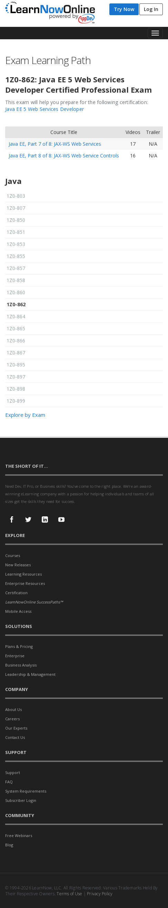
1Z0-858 (16, 280)
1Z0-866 (16, 340)
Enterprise (14, 655)
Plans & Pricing (19, 646)
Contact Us (15, 737)
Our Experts (16, 728)
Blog (9, 844)
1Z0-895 (16, 364)
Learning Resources (23, 574)
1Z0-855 (16, 256)
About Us (13, 709)
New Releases (18, 564)
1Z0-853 (16, 244)
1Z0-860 (16, 292)
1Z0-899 (16, 401)
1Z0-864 (16, 316)
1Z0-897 (16, 376)
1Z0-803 (16, 196)
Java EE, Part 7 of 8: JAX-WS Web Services (55, 144)
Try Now (124, 9)
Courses (12, 555)
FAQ (9, 781)
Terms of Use (69, 894)
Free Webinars (18, 835)
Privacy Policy (100, 894)
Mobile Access (18, 611)
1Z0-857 (16, 268)
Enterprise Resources (25, 583)
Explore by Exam (25, 414)
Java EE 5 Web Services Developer (44, 109)
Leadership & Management (30, 674)
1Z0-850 (16, 220)
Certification (16, 592)
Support (12, 772)
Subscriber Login (20, 800)
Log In (151, 9)
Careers (12, 718)
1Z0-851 (16, 232)
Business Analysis (21, 665)
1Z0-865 (16, 328)
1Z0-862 (16, 304)
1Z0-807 (16, 208)
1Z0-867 (16, 352)
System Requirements (25, 791)
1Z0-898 (16, 388)
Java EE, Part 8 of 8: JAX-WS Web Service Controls (64, 155)
